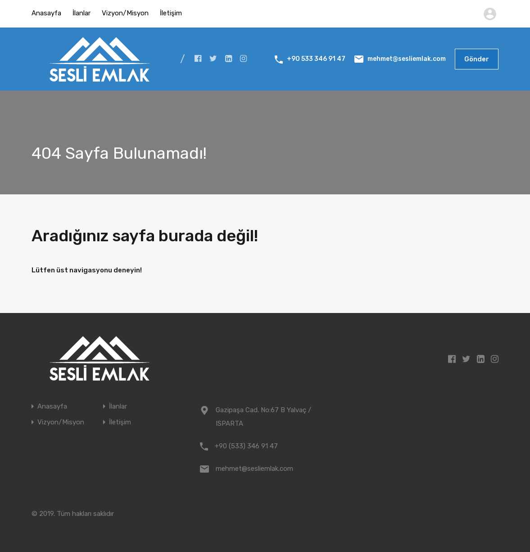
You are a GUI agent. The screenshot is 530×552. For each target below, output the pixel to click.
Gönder (476, 59)
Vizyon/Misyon (125, 13)
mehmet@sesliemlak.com (406, 59)
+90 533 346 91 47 (316, 59)
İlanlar (81, 13)
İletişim (171, 13)
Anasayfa (46, 13)
